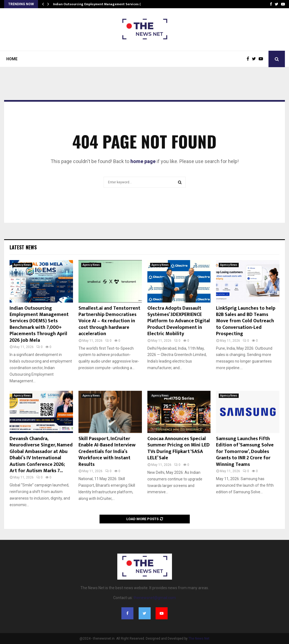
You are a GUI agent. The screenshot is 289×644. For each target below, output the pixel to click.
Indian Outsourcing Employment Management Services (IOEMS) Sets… (107, 4)
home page (143, 161)
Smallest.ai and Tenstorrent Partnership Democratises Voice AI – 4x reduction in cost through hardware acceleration (109, 321)
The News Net (198, 638)
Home (11, 59)
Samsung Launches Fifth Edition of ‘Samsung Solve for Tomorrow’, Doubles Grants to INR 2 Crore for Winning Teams (245, 452)
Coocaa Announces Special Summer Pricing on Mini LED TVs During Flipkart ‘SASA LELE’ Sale (178, 448)
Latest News (23, 247)
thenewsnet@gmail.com (154, 597)
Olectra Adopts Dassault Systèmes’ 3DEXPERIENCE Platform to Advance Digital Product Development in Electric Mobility (178, 321)
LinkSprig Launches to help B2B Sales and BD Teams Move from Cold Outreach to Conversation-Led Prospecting (245, 321)
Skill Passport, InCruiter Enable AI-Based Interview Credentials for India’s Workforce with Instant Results (107, 452)
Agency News (22, 264)
